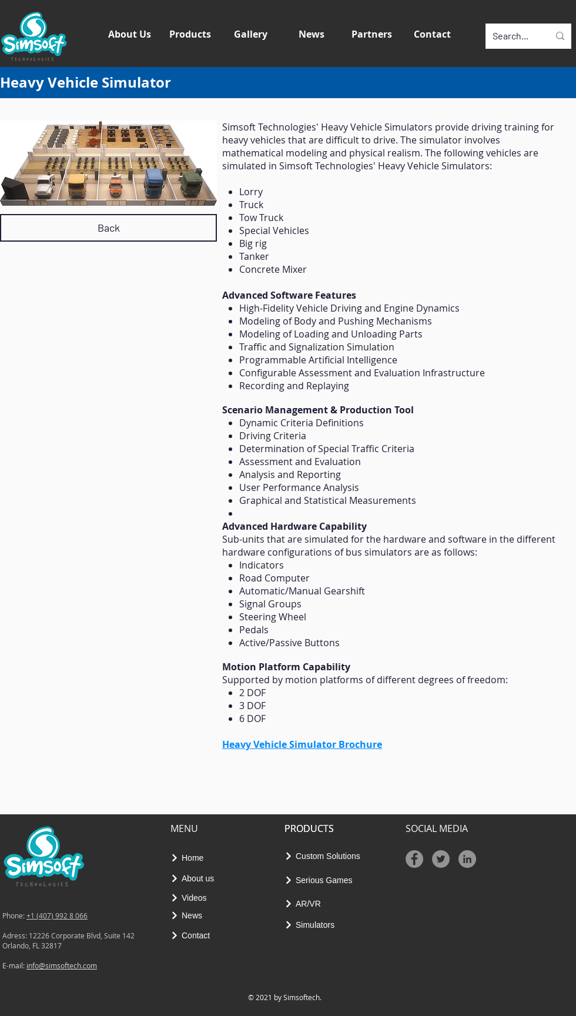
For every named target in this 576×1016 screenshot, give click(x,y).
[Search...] (512, 36)
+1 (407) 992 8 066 (57, 915)
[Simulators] (313, 925)
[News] (192, 915)
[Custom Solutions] (329, 856)
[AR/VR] (306, 903)
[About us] (197, 878)
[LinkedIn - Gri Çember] (467, 859)
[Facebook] (414, 859)
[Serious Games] (324, 880)
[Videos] (192, 898)
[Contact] (193, 935)
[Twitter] (441, 859)
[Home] (190, 857)
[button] (192, 36)
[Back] (108, 228)
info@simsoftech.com (61, 965)
